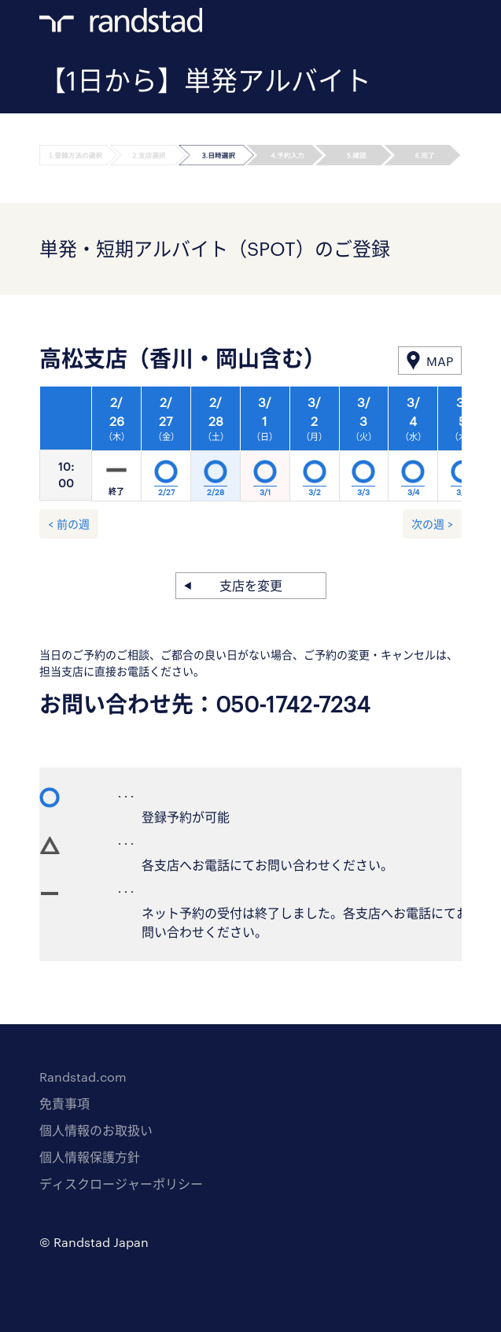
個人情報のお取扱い (96, 1130)
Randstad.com (83, 1076)
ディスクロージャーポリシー (121, 1183)
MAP (439, 360)
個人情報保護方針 (89, 1156)
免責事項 (64, 1103)
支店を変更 (250, 585)
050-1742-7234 (293, 703)
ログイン (423, 24)
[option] (265, 448)
